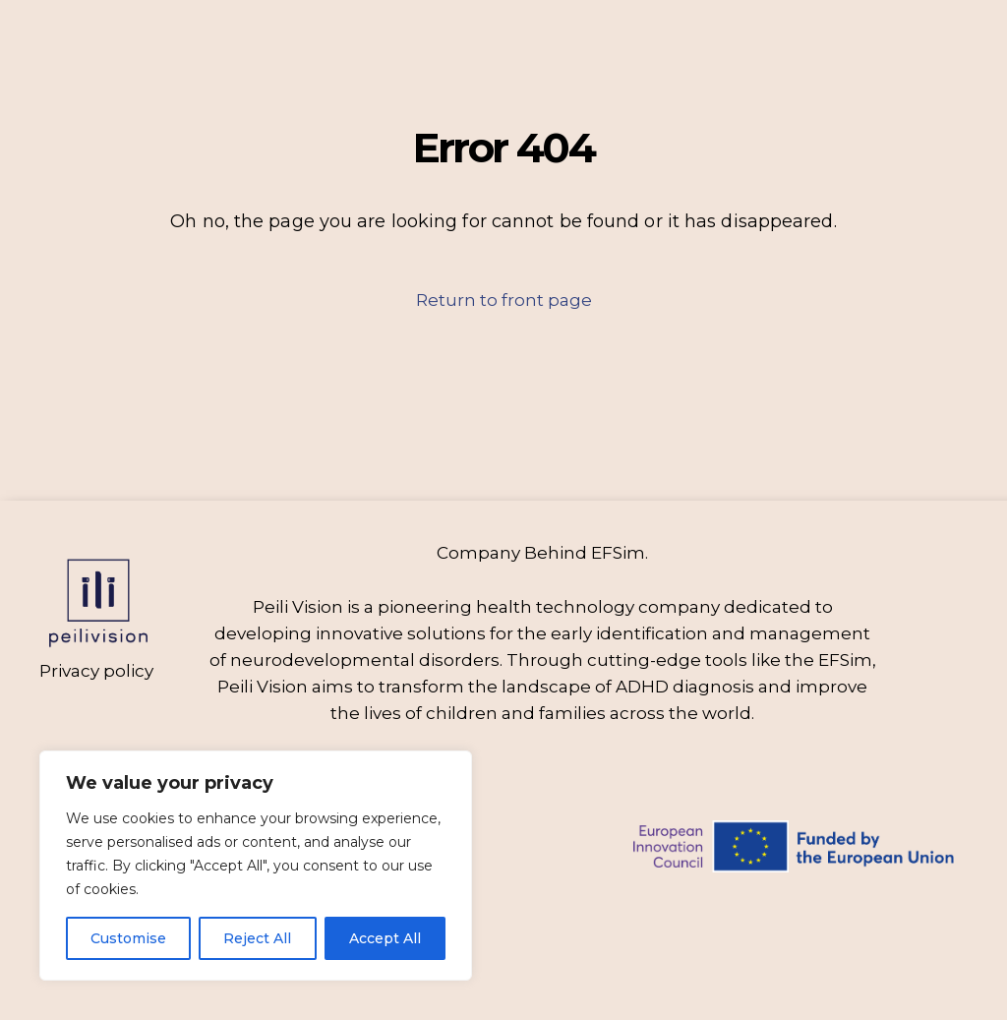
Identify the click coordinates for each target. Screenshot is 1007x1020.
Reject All (257, 938)
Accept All (385, 938)
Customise (128, 938)
